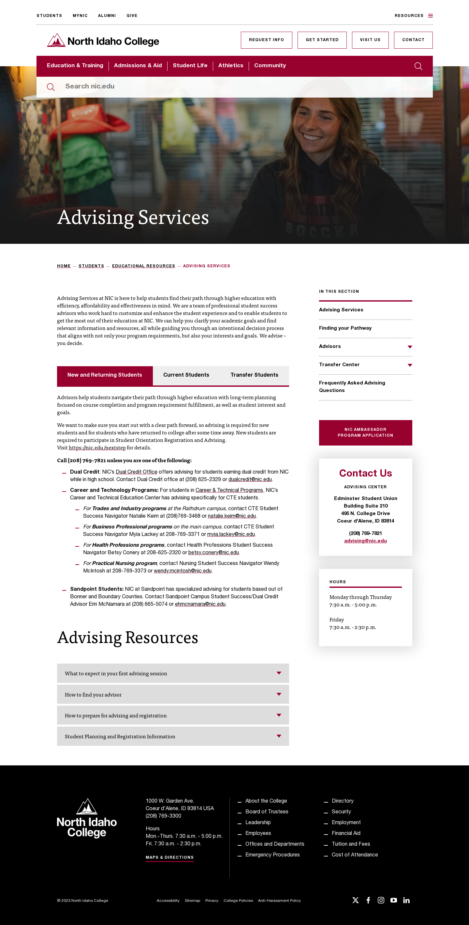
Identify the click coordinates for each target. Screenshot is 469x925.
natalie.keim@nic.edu (232, 516)
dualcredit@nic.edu (250, 480)
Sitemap (192, 901)
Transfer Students (254, 375)
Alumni (107, 16)
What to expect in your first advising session (173, 673)
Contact (413, 40)
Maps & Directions (170, 858)
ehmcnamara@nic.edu (200, 604)
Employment (346, 823)
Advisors (330, 346)
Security (341, 812)
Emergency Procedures (272, 855)
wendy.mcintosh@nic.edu (183, 571)
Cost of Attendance (355, 855)
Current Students (186, 375)
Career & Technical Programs (229, 491)
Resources (414, 15)
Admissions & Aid (138, 66)
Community (270, 66)
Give (132, 16)
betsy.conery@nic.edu (213, 553)
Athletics (230, 66)
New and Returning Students (104, 375)
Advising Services (341, 310)
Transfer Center (339, 365)
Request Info (266, 40)
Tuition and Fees (351, 844)
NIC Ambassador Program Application (365, 433)
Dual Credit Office (136, 472)
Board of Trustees (266, 812)
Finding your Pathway (345, 328)
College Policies (238, 901)
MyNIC (80, 16)
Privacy (211, 901)
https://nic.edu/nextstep (97, 447)
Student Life (190, 66)
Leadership (258, 823)
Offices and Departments (274, 844)
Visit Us (370, 40)
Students (49, 16)
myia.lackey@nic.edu (231, 535)
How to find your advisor (173, 694)
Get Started (322, 40)
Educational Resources (143, 266)
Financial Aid (346, 834)
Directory (343, 801)
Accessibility (168, 901)
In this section (339, 292)
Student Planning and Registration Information (173, 736)
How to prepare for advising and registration (173, 715)
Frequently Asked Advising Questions (352, 387)
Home (64, 266)
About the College (266, 801)
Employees (258, 834)
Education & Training (75, 66)
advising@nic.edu (365, 541)
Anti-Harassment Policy (279, 901)
